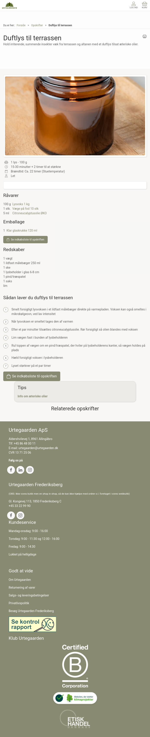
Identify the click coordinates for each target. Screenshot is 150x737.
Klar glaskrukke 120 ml (22, 230)
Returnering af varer (22, 587)
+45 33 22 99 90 (20, 506)
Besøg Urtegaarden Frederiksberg (31, 611)
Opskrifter (37, 25)
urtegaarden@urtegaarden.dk (38, 448)
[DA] (9, 5)
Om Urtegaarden (20, 579)
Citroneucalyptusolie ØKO (29, 213)
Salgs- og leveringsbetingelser (29, 595)
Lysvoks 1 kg (20, 204)
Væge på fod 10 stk (25, 208)
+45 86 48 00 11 (25, 443)
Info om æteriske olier (32, 396)
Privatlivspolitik (19, 603)
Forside (21, 25)
